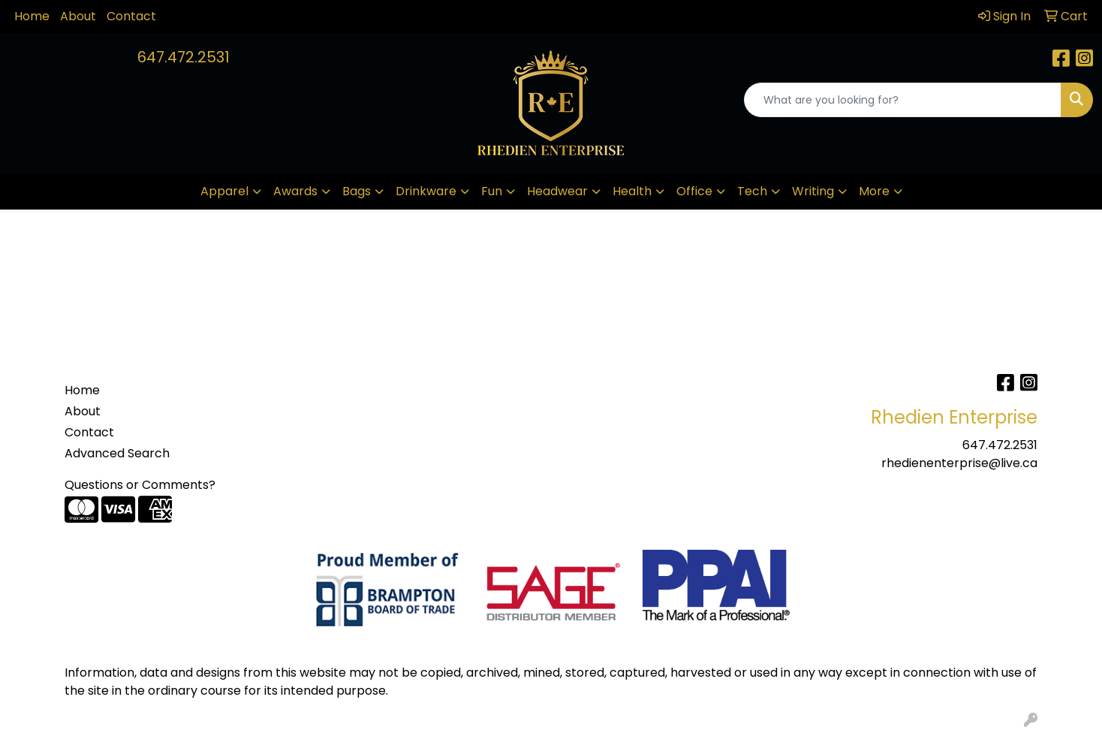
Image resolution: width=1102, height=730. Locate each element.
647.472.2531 (183, 57)
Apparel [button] (224, 191)
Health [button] (632, 191)
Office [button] (694, 191)
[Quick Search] (902, 100)
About (78, 16)
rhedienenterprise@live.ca (959, 463)
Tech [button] (752, 191)
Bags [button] (356, 191)
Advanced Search (117, 453)
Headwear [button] (557, 191)
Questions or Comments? (140, 484)
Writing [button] (813, 191)
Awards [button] (295, 191)
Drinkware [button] (426, 191)
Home (32, 16)
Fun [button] (491, 191)
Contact (131, 16)
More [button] (874, 191)
